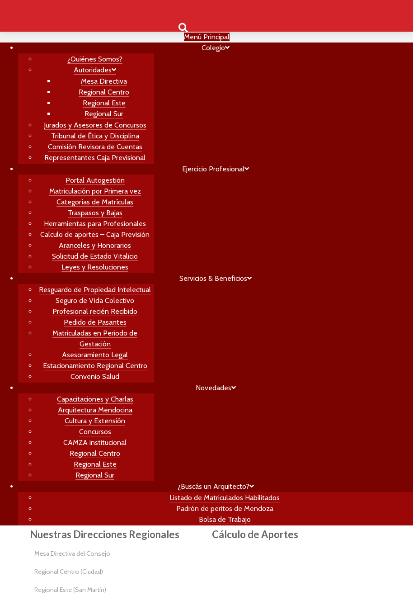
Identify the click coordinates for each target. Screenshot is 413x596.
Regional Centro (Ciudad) (68, 572)
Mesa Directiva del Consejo (72, 553)
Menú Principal (207, 37)
